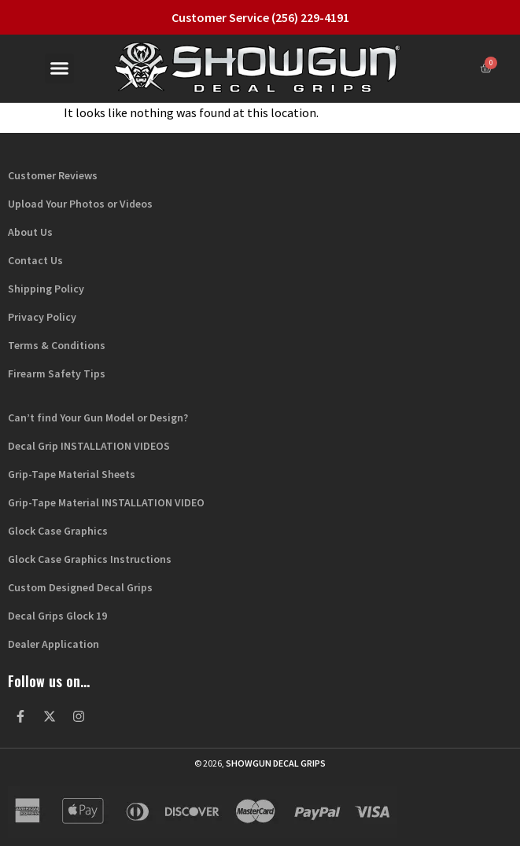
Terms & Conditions (56, 345)
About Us (30, 232)
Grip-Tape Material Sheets (71, 474)
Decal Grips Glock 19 (57, 616)
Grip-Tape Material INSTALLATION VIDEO (106, 502)
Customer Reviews (53, 175)
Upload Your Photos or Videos (80, 204)
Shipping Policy (46, 288)
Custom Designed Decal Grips (80, 587)
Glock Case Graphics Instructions (89, 559)
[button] (60, 68)
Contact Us (35, 260)
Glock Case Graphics (58, 531)
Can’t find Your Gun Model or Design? (98, 417)
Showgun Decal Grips (276, 763)
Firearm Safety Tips (56, 373)
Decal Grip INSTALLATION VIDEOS (89, 446)
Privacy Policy (42, 317)
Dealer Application (53, 644)
